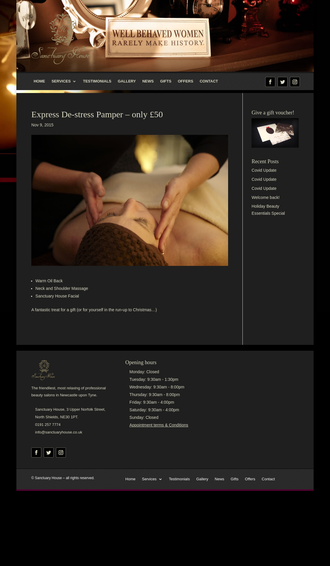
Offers (185, 81)
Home (39, 81)
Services (61, 81)
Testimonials (97, 81)
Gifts (165, 81)
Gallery (127, 81)
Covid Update (264, 170)
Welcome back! (265, 197)
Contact (209, 81)
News (148, 81)
